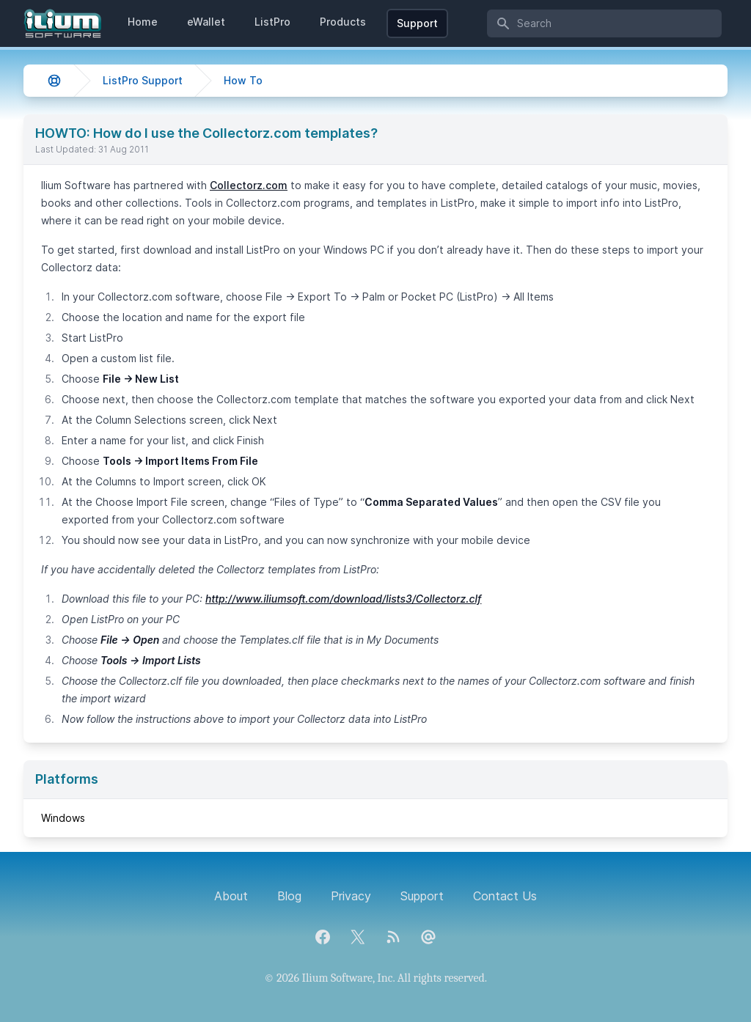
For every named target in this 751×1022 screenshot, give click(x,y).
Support (417, 23)
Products (343, 21)
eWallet (206, 21)
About (231, 896)
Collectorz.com (248, 185)
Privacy (351, 896)
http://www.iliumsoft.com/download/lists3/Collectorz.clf (343, 598)
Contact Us (505, 896)
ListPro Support (143, 80)
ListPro (272, 21)
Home (143, 21)
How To (243, 80)
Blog (289, 896)
